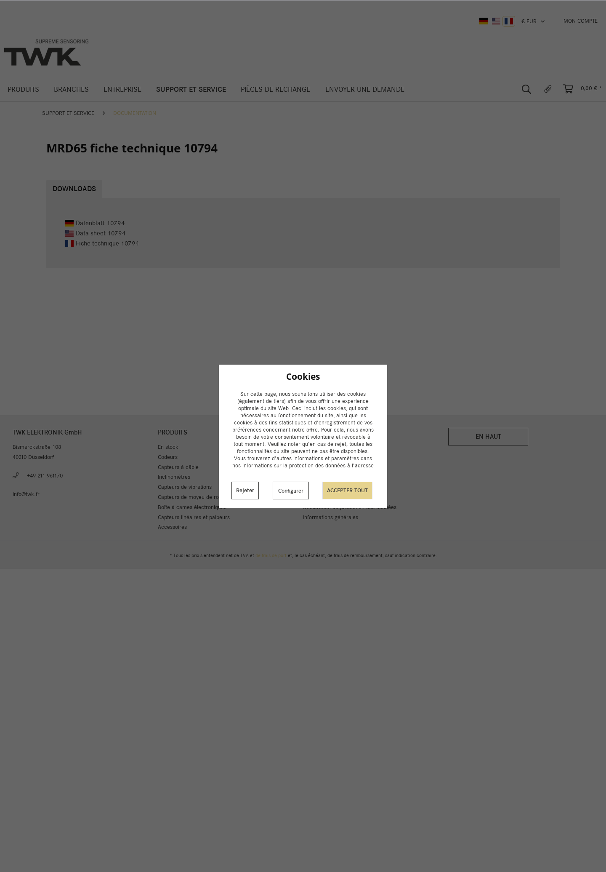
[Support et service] (191, 89)
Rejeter (245, 490)
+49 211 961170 (45, 475)
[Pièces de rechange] (276, 89)
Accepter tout (347, 490)
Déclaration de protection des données (349, 507)
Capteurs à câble (178, 467)
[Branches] (71, 89)
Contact (312, 476)
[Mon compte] (580, 21)
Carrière (313, 487)
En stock (168, 447)
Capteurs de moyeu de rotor (192, 497)
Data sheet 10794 (95, 233)
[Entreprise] (122, 89)
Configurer (290, 490)
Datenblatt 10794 (95, 223)
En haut (488, 436)
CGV (308, 497)
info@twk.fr (26, 494)
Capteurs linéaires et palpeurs (194, 517)
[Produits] (23, 89)
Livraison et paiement (329, 457)
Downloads (74, 188)
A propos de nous (324, 467)
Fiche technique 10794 (102, 243)
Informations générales (330, 517)
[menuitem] (580, 21)
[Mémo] (548, 89)
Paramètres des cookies (332, 447)
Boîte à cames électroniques (192, 507)
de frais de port (271, 555)
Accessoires (172, 527)
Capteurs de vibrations (185, 487)
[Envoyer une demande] (365, 89)
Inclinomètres (174, 476)
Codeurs (168, 457)
